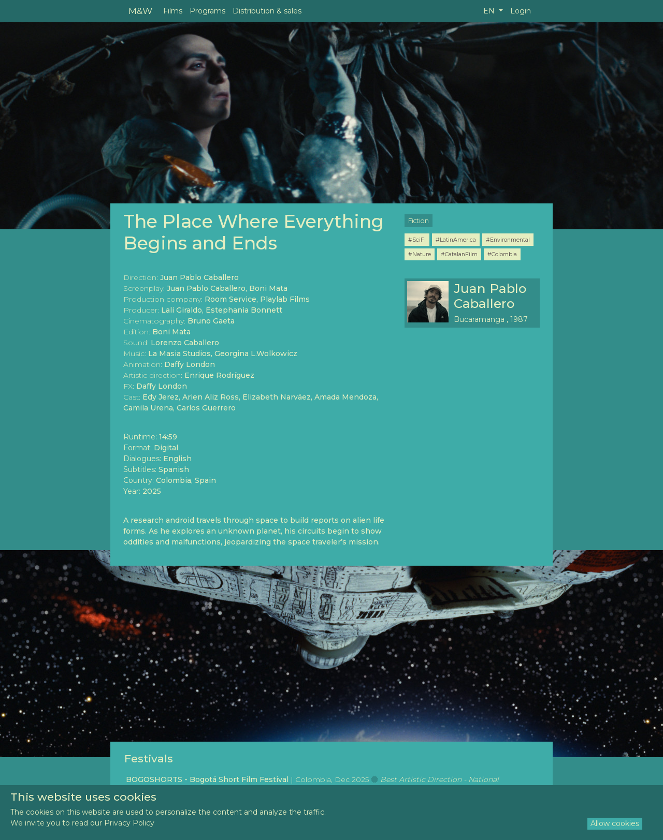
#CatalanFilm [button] (459, 254)
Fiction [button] (418, 221)
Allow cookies (614, 823)
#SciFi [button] (417, 239)
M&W (140, 10)
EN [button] (490, 11)
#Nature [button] (419, 254)
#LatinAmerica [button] (456, 239)
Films (172, 11)
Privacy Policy (129, 823)
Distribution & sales (267, 11)
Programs (207, 11)
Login (520, 11)
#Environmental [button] (508, 239)
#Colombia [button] (502, 254)
